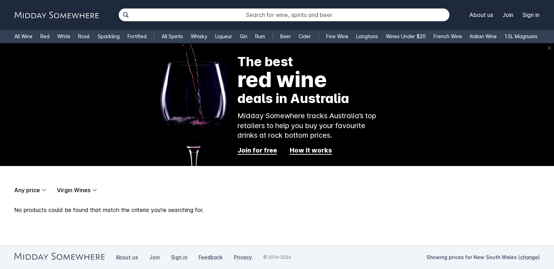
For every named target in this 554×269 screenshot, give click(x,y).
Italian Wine (483, 36)
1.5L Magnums (521, 36)
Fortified (137, 36)
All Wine (23, 36)
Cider (305, 36)
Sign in (531, 14)
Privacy (243, 257)
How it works (311, 150)
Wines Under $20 (406, 36)
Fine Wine (337, 36)
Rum (260, 36)
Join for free (257, 150)
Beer (285, 36)
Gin (243, 36)
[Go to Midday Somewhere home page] (56, 15)
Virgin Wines (73, 190)
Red (44, 36)
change (529, 257)
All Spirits (172, 36)
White (63, 36)
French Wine (448, 36)
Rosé (84, 36)
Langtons (367, 36)
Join (507, 14)
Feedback (211, 257)
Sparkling (109, 36)
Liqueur (223, 36)
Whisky (199, 36)
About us (481, 14)
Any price (27, 190)
